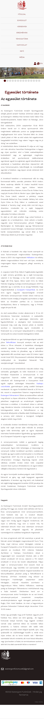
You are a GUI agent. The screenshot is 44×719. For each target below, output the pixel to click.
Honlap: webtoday (39, 702)
